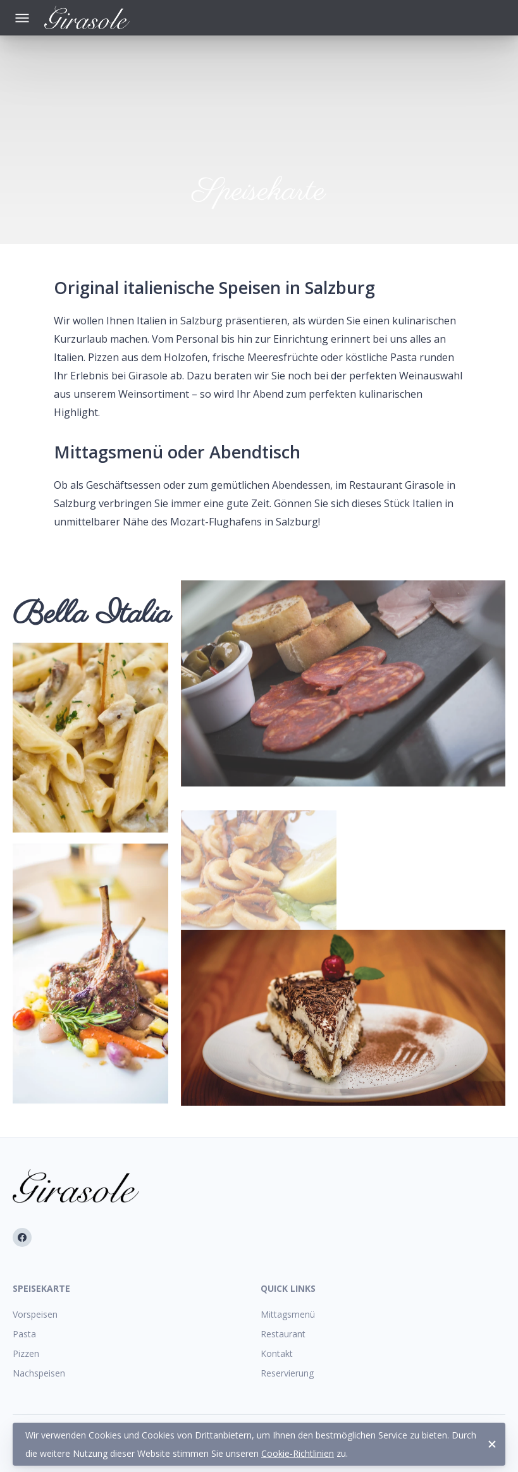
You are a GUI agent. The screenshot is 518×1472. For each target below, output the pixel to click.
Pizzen (26, 1353)
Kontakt (277, 1353)
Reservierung (287, 1373)
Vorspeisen (35, 1314)
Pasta (24, 1334)
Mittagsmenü (288, 1314)
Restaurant (283, 1334)
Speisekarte (41, 1288)
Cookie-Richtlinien (297, 1453)
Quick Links (288, 1288)
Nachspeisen (39, 1373)
